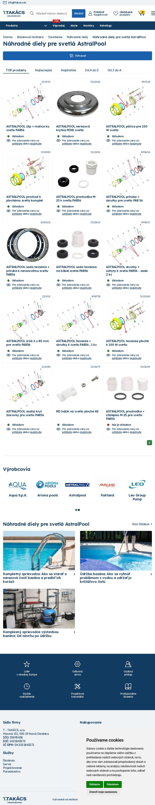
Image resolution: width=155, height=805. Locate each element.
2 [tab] (79, 510)
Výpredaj (59, 25)
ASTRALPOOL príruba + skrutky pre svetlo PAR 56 (124, 198)
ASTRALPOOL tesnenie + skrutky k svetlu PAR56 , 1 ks (76, 342)
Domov (8, 37)
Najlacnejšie (43, 70)
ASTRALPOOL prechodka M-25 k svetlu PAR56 (76, 198)
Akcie (74, 25)
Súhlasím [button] (94, 784)
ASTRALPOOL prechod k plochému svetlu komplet (24, 198)
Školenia (9, 760)
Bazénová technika (30, 37)
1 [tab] (76, 510)
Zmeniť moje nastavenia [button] (103, 791)
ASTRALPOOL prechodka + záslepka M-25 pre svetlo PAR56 (125, 415)
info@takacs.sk (14, 2)
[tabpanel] (18, 488)
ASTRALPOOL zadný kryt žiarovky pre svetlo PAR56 (25, 413)
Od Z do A (114, 70)
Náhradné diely (77, 37)
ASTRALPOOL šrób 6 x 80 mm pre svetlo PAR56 (27, 342)
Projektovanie (12, 768)
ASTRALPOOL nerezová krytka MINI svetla (73, 128)
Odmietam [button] (113, 784)
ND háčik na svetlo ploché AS (77, 411)
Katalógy (106, 25)
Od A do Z (91, 70)
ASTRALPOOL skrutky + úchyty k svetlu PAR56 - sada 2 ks (127, 270)
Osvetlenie (55, 37)
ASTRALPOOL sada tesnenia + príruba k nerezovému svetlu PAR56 (27, 270)
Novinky (88, 25)
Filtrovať (77, 56)
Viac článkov (140, 524)
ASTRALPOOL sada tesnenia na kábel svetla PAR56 (76, 268)
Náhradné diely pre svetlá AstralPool (119, 37)
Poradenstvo (11, 771)
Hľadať (78, 13)
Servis (7, 764)
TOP (16, 70)
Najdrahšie (68, 70)
